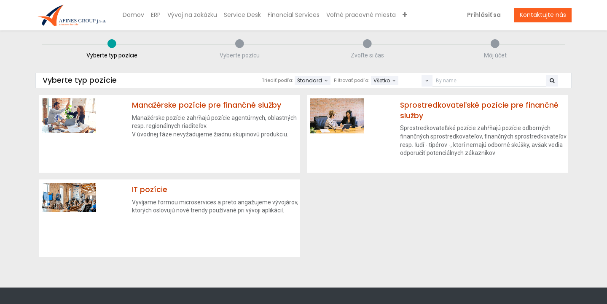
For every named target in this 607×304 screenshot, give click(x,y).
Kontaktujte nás (543, 15)
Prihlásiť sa (484, 15)
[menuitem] (133, 15)
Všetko (382, 80)
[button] (405, 15)
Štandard (310, 80)
